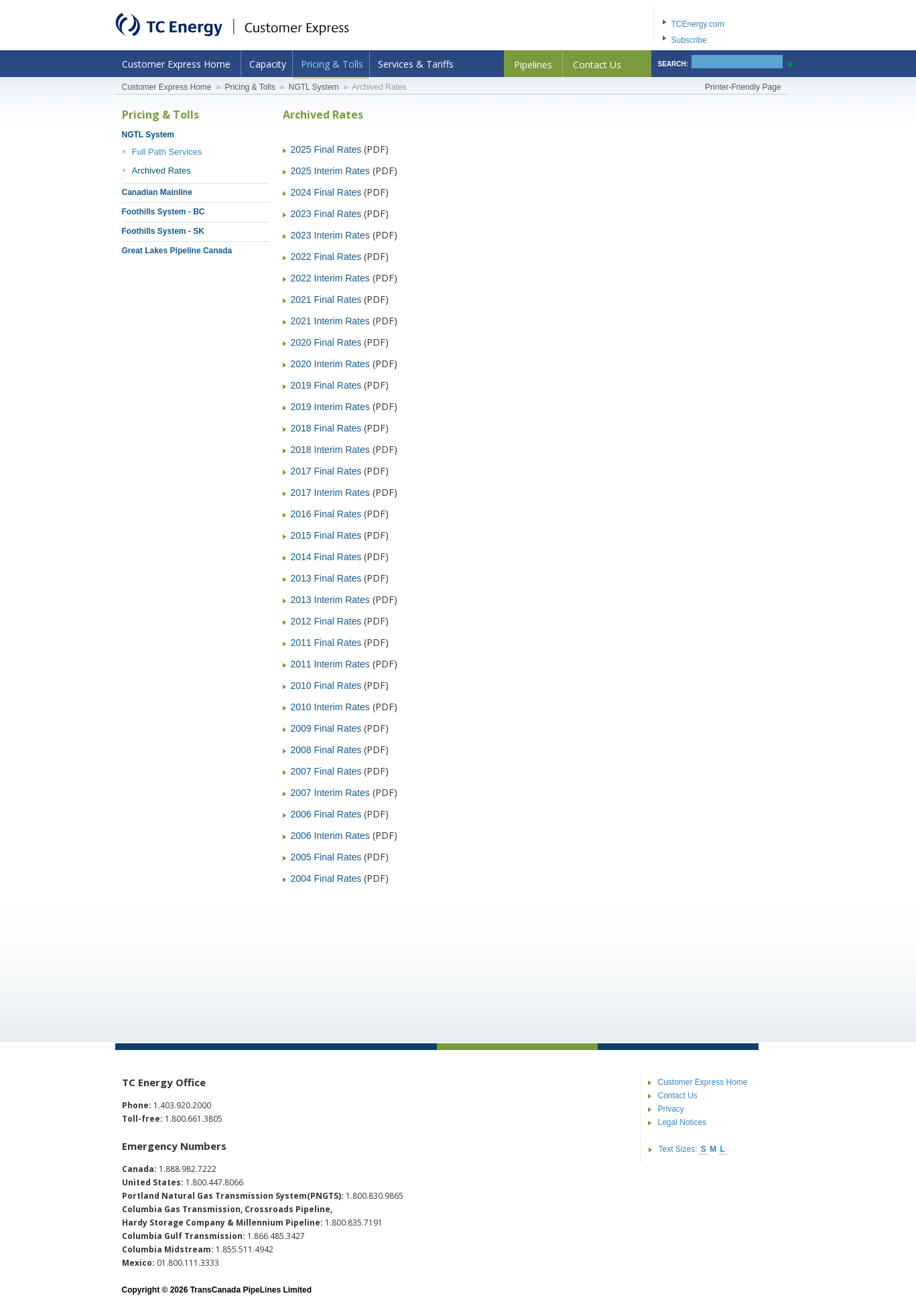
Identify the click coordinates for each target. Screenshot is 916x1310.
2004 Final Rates (326, 878)
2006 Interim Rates (330, 835)
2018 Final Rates (326, 428)
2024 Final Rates (326, 192)
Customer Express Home (176, 64)
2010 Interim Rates (330, 707)
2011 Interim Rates (330, 664)
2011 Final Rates (326, 642)
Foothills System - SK (163, 231)
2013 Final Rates (326, 578)
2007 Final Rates (326, 771)
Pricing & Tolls (332, 64)
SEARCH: (673, 64)
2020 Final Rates (326, 342)
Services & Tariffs (416, 64)
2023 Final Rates (326, 213)
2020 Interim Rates (330, 363)
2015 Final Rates (326, 535)
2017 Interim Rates (330, 492)
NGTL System (314, 87)
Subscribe (689, 40)
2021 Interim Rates (330, 321)
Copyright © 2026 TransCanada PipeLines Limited (217, 1290)
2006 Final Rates (326, 814)
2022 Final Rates (326, 256)
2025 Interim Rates (330, 171)
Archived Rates (161, 171)
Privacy (671, 1109)
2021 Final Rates (326, 299)
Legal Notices (682, 1122)
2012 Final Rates (326, 621)
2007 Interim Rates (330, 792)
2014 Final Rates (326, 556)
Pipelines (533, 64)
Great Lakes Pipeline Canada (177, 250)
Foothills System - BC (163, 211)
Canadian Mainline (157, 192)
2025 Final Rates (326, 149)
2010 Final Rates (326, 685)
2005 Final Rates (326, 857)
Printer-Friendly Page (743, 87)
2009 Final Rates (326, 728)
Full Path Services (167, 152)
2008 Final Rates (326, 749)
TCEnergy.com (697, 24)
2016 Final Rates (326, 514)
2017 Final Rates (326, 471)
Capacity (267, 64)
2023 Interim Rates (330, 235)
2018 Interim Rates (330, 449)
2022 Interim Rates (330, 278)
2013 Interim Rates (330, 599)
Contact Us (597, 64)
